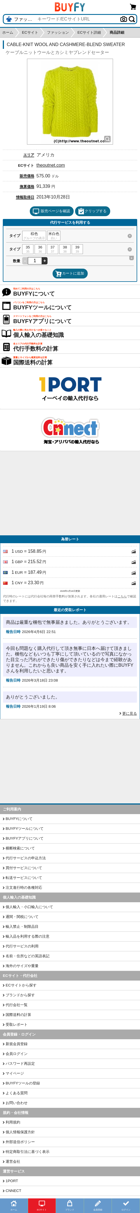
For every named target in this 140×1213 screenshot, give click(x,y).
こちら (122, 596)
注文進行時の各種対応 (24, 887)
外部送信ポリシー (20, 1142)
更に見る (129, 713)
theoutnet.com (51, 165)
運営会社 (13, 1161)
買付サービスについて (24, 868)
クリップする (92, 211)
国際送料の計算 (18, 1015)
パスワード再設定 (20, 1063)
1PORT (12, 1181)
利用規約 (13, 1122)
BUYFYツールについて (25, 828)
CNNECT (13, 1191)
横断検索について (20, 848)
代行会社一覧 (17, 1005)
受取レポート (17, 1024)
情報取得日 (25, 197)
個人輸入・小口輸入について (29, 907)
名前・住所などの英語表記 (27, 956)
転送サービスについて (24, 878)
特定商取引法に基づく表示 (27, 1152)
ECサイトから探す (21, 985)
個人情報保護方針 (20, 1132)
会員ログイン (17, 1054)
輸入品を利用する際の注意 (27, 936)
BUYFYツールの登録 (23, 1083)
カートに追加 (69, 273)
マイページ (15, 1073)
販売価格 (27, 176)
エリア (28, 155)
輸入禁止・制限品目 (22, 926)
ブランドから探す (20, 995)
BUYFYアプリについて (25, 838)
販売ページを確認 (51, 211)
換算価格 (27, 186)
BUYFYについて (19, 819)
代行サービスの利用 (22, 946)
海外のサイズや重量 (22, 966)
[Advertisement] (70, 493)
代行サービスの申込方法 (26, 858)
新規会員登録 (17, 1044)
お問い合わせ (17, 1103)
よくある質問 (17, 1093)
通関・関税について (22, 917)
